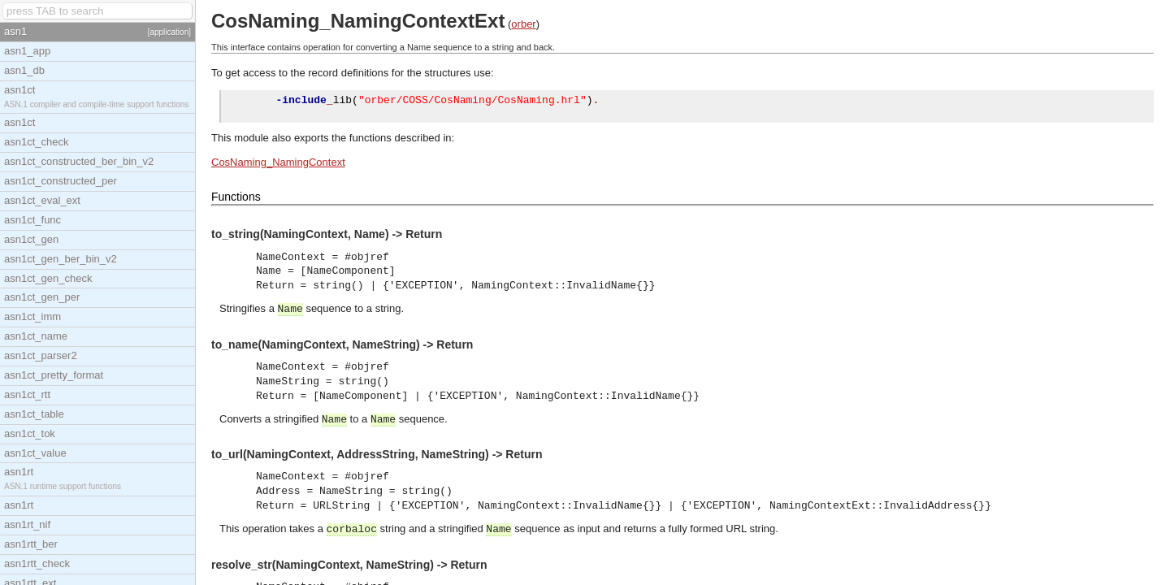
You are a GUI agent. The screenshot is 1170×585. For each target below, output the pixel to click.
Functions (236, 199)
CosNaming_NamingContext (278, 164)
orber (523, 24)
